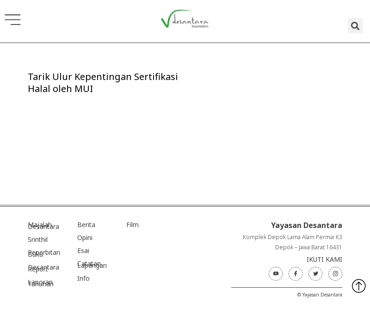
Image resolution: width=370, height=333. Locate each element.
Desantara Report (43, 268)
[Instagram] (335, 274)
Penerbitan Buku (44, 253)
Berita (86, 224)
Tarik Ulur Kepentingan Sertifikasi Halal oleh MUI (103, 82)
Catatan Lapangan (92, 264)
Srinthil (38, 239)
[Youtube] (276, 274)
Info (83, 278)
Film (132, 224)
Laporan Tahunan (41, 283)
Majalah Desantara (43, 225)
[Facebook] (295, 274)
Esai (83, 250)
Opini (84, 237)
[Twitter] (315, 274)
